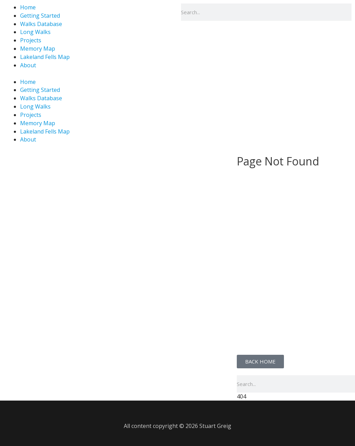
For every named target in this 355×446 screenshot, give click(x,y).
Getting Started (40, 15)
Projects (30, 40)
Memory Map (37, 48)
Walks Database (41, 24)
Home (28, 82)
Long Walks (35, 32)
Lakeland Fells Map (45, 57)
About (28, 65)
